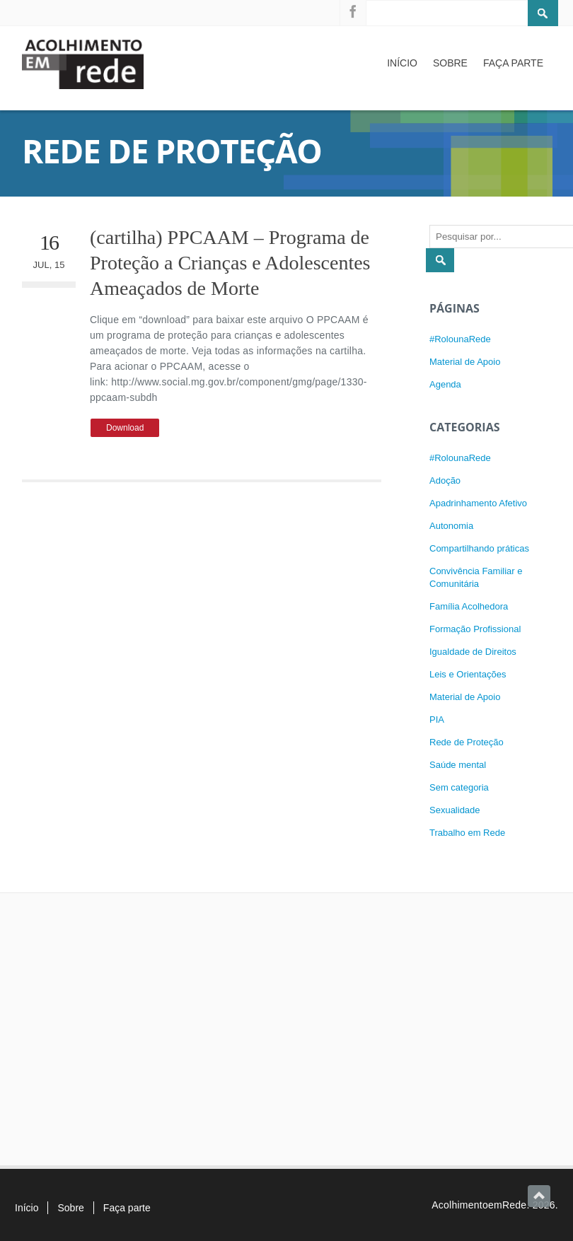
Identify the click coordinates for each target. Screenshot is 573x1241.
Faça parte (513, 63)
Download (125, 428)
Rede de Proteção (466, 742)
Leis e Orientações (467, 674)
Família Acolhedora (468, 606)
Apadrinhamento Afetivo (478, 503)
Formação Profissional (475, 629)
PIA (436, 719)
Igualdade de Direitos (472, 651)
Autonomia (451, 525)
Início (402, 63)
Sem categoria (459, 787)
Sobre (450, 63)
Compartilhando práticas (479, 548)
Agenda (445, 384)
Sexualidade (454, 810)
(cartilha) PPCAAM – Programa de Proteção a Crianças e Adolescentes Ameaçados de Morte (230, 263)
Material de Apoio (464, 361)
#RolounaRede (460, 339)
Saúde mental (457, 764)
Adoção (445, 480)
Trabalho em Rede (467, 832)
